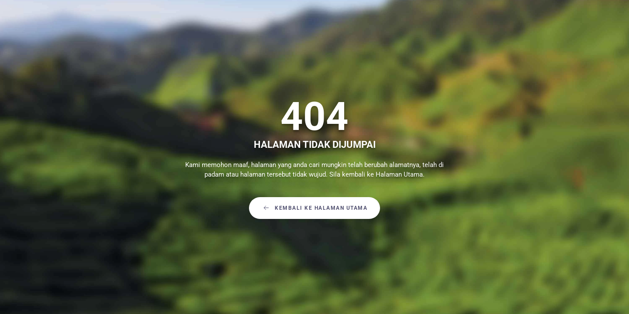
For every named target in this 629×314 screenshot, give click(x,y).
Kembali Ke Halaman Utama (314, 208)
